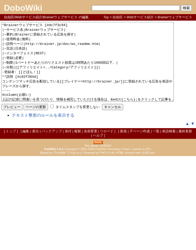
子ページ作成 (139, 147)
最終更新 (185, 147)
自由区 (117, 17)
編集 (25, 147)
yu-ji (79, 168)
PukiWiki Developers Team (112, 164)
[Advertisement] (98, 210)
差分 (35, 147)
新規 (123, 147)
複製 (77, 147)
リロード (107, 147)
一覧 (156, 147)
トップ (11, 147)
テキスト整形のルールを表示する (43, 131)
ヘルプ (98, 151)
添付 (68, 147)
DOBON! (105, 161)
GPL (148, 164)
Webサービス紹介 (140, 17)
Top (106, 17)
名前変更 (90, 147)
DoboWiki (23, 8)
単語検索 (169, 147)
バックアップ (51, 147)
